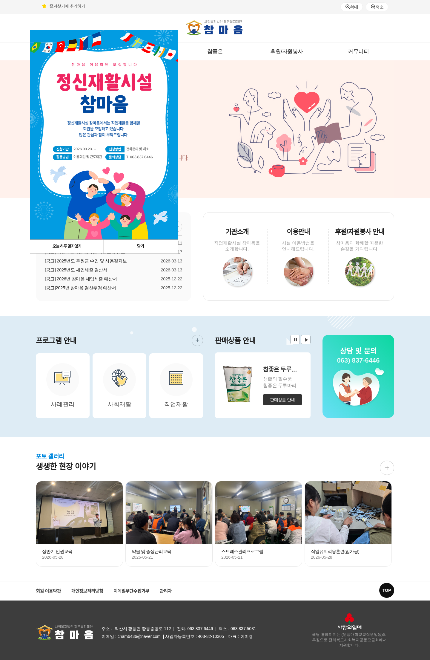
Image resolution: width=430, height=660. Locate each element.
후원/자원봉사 (286, 51)
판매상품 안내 (282, 399)
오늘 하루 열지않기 (67, 246)
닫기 (140, 246)
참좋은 (215, 51)
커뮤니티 (358, 51)
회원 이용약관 (48, 591)
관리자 (166, 591)
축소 (377, 6)
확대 (351, 6)
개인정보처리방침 (87, 591)
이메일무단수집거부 (131, 591)
